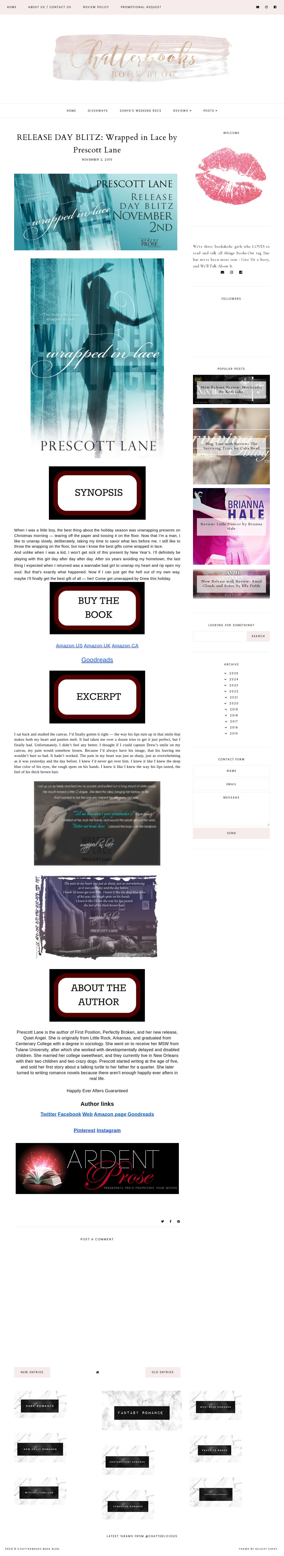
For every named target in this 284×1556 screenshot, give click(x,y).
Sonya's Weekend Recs (141, 111)
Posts (208, 111)
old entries (163, 1372)
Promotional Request (141, 7)
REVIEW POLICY (96, 7)
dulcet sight (266, 1549)
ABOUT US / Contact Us (49, 7)
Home (11, 7)
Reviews (181, 111)
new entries (32, 1372)
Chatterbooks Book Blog (39, 1549)
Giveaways (98, 111)
